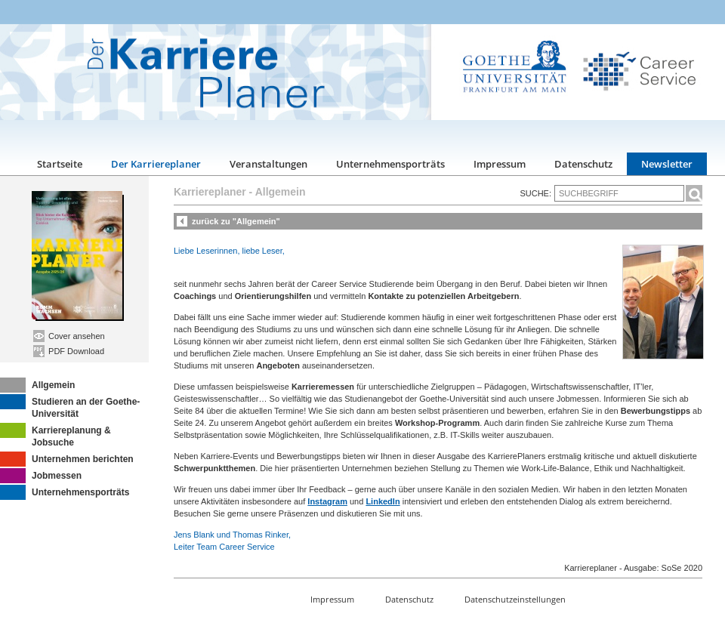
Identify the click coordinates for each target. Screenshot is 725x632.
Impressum (500, 164)
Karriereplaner (210, 192)
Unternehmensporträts (390, 164)
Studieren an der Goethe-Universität (70, 406)
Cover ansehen (69, 336)
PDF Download (68, 351)
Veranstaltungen (268, 164)
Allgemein (37, 385)
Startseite (59, 164)
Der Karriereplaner (156, 164)
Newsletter (667, 164)
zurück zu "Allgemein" (236, 221)
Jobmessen (41, 475)
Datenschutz (583, 164)
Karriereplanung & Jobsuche (55, 435)
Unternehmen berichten (67, 459)
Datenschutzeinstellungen (515, 599)
